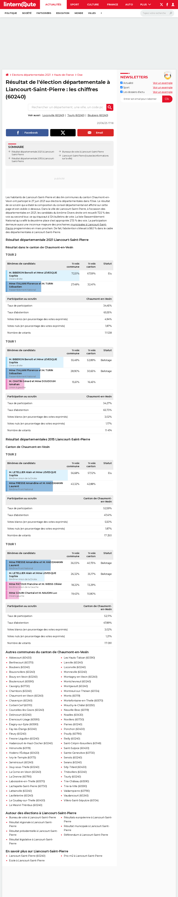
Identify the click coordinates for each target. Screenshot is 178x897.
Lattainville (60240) (20, 790)
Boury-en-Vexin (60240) (23, 676)
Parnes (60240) (73, 724)
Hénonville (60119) (19, 748)
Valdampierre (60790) (77, 790)
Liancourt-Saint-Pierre (73, 155)
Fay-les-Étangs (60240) (23, 729)
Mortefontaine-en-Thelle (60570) (83, 700)
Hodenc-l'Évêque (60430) (24, 752)
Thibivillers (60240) (75, 772)
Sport (74, 4)
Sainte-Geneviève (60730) (79, 752)
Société (26, 13)
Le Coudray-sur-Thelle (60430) (27, 800)
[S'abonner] (146, 99)
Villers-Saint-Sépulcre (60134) (81, 800)
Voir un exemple (163, 83)
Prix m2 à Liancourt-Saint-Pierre (83, 855)
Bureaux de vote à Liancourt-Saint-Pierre (83, 151)
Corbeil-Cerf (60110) (20, 705)
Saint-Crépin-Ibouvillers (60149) (82, 743)
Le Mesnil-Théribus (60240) (25, 805)
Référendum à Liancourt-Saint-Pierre (86, 834)
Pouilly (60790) (73, 733)
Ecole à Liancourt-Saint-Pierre (26, 860)
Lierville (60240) (73, 662)
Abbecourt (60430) (20, 657)
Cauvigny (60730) (19, 686)
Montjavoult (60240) (76, 686)
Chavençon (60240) (20, 700)
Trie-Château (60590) (76, 781)
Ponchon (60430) (74, 729)
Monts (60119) (72, 695)
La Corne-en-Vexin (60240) (25, 772)
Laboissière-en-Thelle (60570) (27, 781)
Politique (11, 13)
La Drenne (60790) (20, 776)
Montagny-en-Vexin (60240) (80, 676)
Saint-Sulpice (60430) (76, 748)
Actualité (126, 83)
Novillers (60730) (74, 719)
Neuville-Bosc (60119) (76, 710)
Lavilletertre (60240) (21, 795)
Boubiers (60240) (98, 115)
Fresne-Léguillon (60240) (24, 738)
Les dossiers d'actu (132, 92)
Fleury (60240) (17, 733)
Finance (112, 4)
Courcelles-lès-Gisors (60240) (26, 710)
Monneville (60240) (75, 671)
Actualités (53, 4)
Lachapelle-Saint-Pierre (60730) (28, 786)
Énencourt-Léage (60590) (24, 719)
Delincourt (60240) (20, 714)
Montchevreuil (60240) (77, 681)
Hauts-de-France (64, 74)
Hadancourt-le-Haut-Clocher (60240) (30, 743)
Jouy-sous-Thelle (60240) (24, 767)
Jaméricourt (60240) (21, 762)
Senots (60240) (73, 757)
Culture (93, 4)
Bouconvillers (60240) (22, 671)
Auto (129, 4)
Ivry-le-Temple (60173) (22, 757)
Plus (145, 4)
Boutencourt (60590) (21, 681)
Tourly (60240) (75, 115)
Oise (80, 74)
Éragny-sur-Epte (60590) (23, 724)
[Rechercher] (157, 13)
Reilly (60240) (72, 738)
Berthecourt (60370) (21, 662)
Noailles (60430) (73, 714)
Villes (91, 13)
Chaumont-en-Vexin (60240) (26, 695)
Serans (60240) (73, 762)
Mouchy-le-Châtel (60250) (79, 705)
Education (62, 13)
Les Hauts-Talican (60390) (79, 657)
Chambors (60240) (20, 691)
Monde (79, 13)
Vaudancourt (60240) (76, 795)
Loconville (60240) (53, 115)
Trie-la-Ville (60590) (75, 786)
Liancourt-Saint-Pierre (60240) (27, 855)
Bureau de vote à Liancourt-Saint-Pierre (32, 817)
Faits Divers (44, 13)
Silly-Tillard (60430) (75, 767)
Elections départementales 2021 (31, 74)
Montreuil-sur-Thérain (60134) (81, 691)
